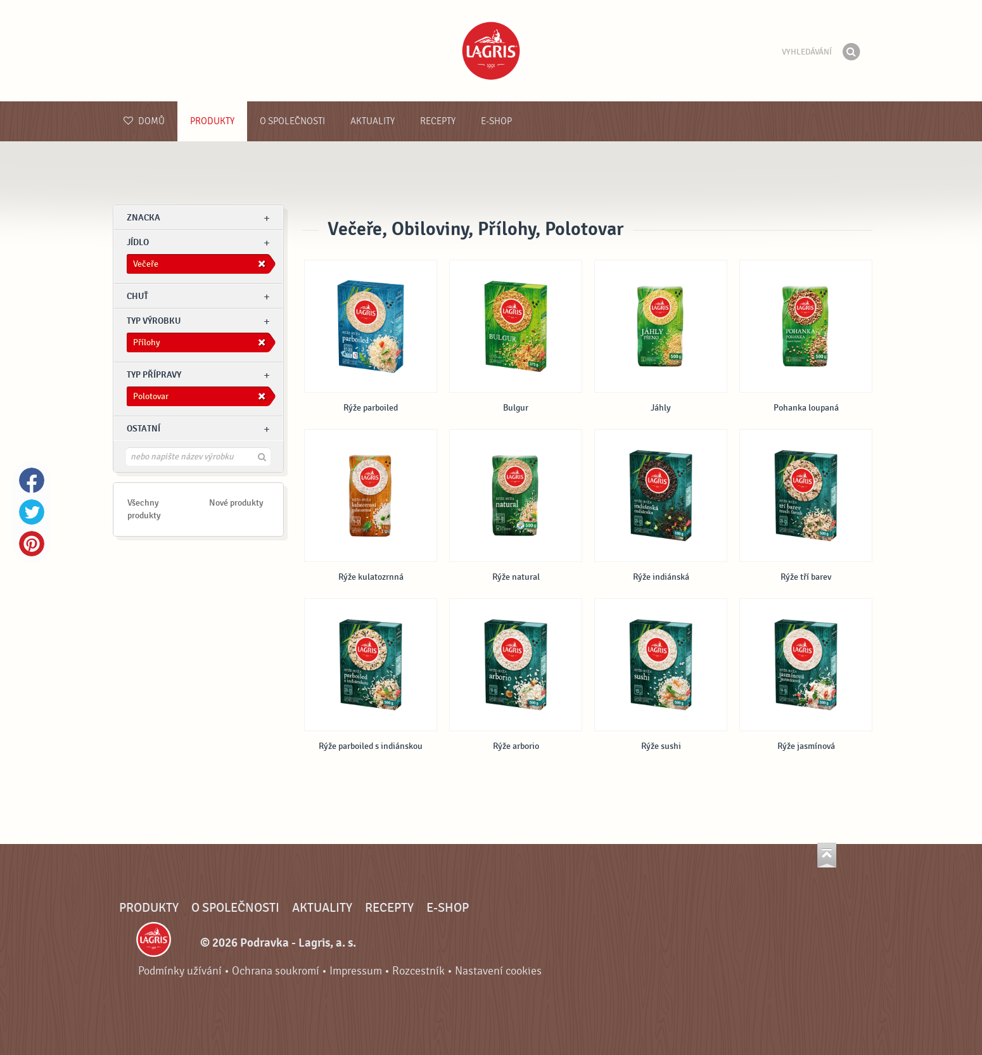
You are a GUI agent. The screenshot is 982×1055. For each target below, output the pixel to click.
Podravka (491, 50)
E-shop (496, 121)
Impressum (355, 971)
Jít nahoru (826, 855)
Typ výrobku (154, 321)
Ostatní (143, 428)
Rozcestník (418, 971)
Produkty (212, 121)
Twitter (31, 512)
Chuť (137, 296)
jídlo (138, 242)
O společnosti (292, 121)
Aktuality (372, 121)
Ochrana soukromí (275, 971)
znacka (143, 217)
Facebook (31, 480)
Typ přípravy (154, 374)
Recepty (438, 121)
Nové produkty (236, 502)
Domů (144, 121)
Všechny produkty (144, 509)
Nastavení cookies (498, 971)
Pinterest (31, 543)
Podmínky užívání (180, 971)
